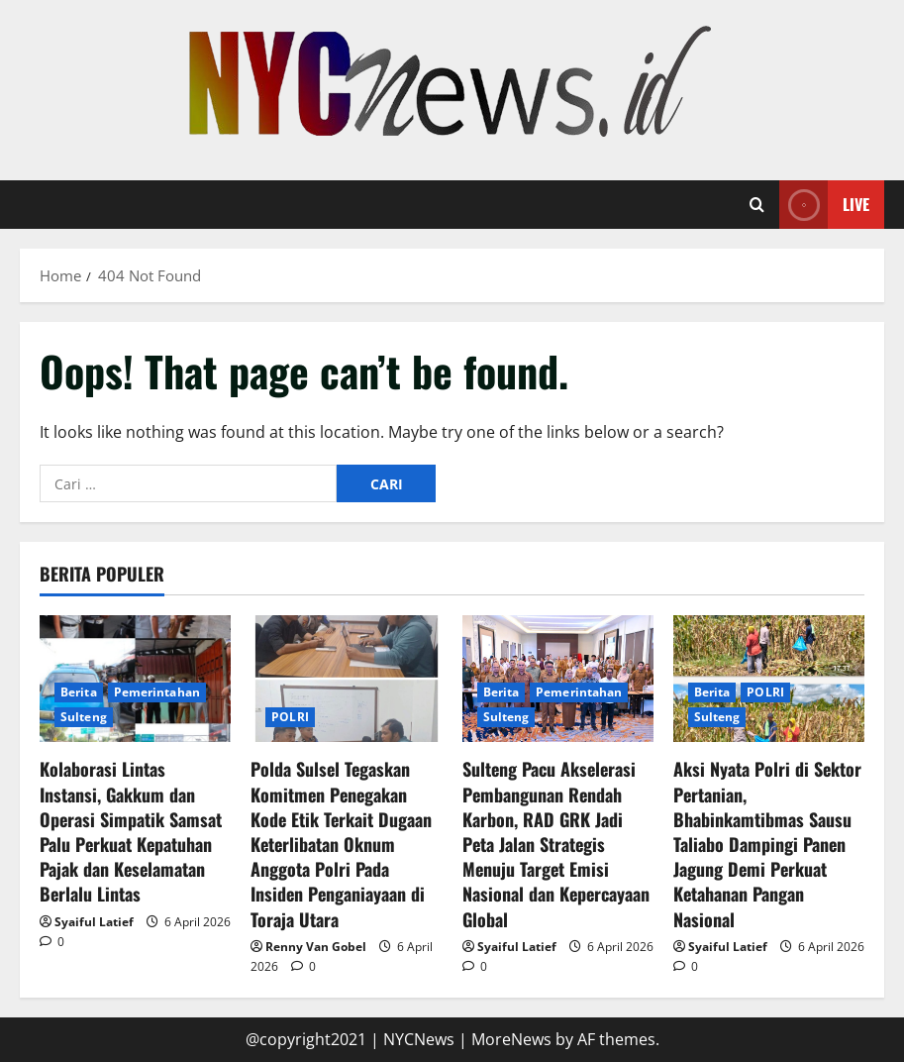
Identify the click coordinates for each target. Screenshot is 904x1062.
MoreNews (511, 1039)
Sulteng (83, 716)
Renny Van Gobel (315, 946)
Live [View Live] (824, 204)
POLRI (290, 716)
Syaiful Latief (94, 921)
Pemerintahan (157, 692)
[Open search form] (757, 205)
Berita (78, 692)
